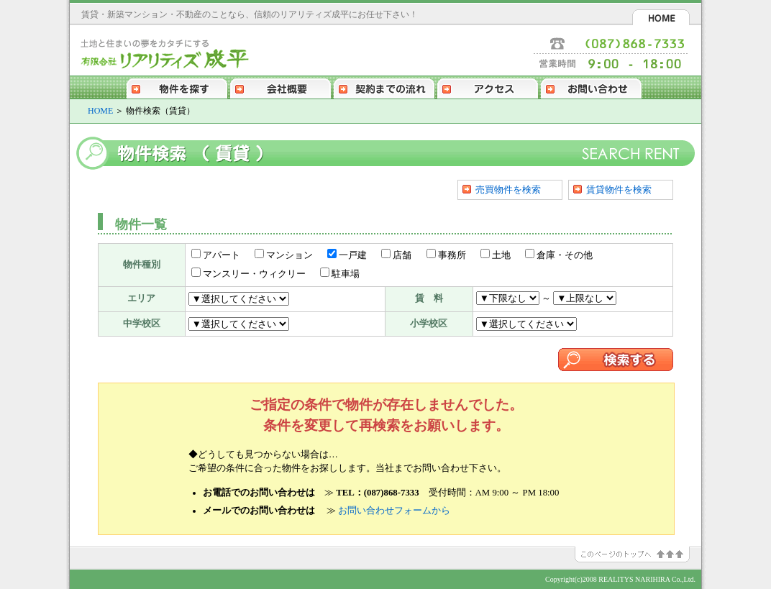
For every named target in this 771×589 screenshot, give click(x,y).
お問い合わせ (591, 87)
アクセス (487, 87)
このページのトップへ (638, 554)
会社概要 (280, 87)
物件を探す (177, 87)
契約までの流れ (384, 87)
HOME (661, 17)
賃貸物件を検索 (619, 189)
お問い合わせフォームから (394, 511)
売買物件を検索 (508, 189)
